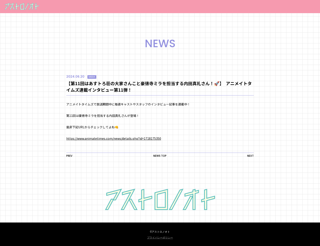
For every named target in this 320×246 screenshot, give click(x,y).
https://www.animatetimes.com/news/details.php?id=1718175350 (113, 138)
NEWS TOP (159, 156)
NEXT (250, 156)
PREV (69, 156)
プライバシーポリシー (160, 237)
